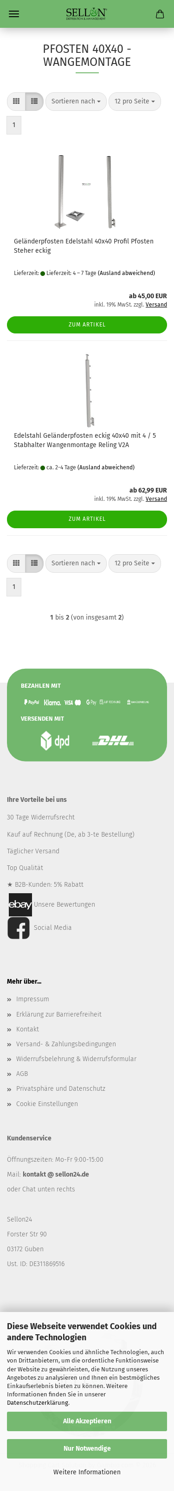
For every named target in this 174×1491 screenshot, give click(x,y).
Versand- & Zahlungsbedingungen (66, 1044)
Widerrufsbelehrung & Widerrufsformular (76, 1059)
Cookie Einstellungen (47, 1104)
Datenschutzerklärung (37, 1402)
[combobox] (76, 101)
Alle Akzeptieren (87, 1421)
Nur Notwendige (87, 1449)
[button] (16, 101)
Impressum (32, 999)
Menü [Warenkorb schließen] (14, 13)
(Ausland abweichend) (126, 273)
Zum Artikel (87, 324)
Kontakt (27, 1029)
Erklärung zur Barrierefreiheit (59, 1014)
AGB (22, 1074)
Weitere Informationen (87, 1472)
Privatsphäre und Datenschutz (60, 1089)
